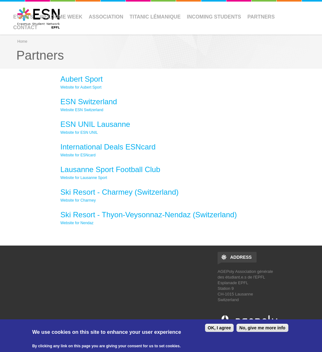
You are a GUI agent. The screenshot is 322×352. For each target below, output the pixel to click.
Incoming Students (214, 16)
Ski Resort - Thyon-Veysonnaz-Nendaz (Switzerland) (148, 214)
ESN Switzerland (88, 101)
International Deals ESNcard (108, 147)
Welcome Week (61, 16)
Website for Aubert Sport (81, 87)
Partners (261, 16)
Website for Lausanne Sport (83, 178)
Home (22, 41)
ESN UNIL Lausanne (95, 124)
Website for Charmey (78, 200)
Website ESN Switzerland (81, 110)
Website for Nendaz (76, 223)
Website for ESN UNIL (79, 132)
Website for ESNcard (78, 155)
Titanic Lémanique (155, 16)
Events (23, 16)
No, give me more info (262, 327)
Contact (25, 27)
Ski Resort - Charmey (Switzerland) (119, 192)
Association (106, 16)
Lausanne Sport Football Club (110, 169)
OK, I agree (219, 327)
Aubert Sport (81, 79)
